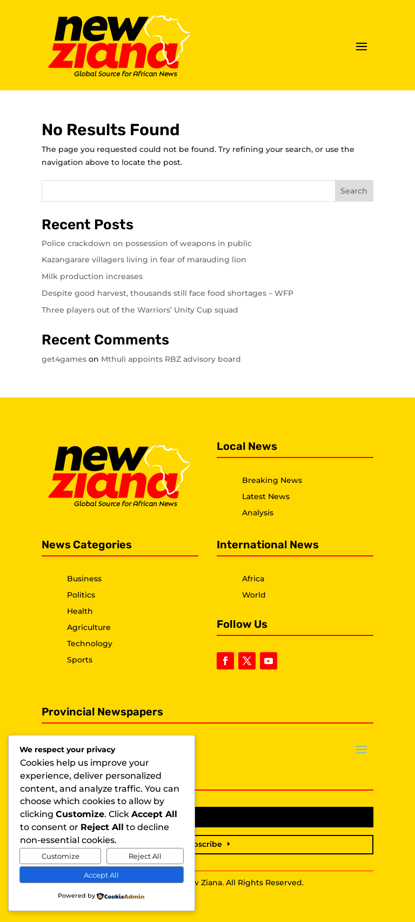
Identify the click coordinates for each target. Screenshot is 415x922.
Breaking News (272, 480)
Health (80, 611)
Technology (89, 643)
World (254, 595)
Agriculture (89, 627)
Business (84, 578)
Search (353, 191)
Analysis (257, 513)
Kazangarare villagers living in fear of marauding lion (144, 259)
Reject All (145, 856)
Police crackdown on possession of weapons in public (147, 243)
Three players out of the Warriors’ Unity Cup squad (140, 310)
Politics (81, 595)
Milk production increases (92, 276)
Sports (79, 660)
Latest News (266, 496)
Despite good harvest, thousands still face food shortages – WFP (167, 293)
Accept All (101, 875)
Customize (60, 856)
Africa (253, 578)
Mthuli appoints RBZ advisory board (171, 359)
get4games (64, 359)
